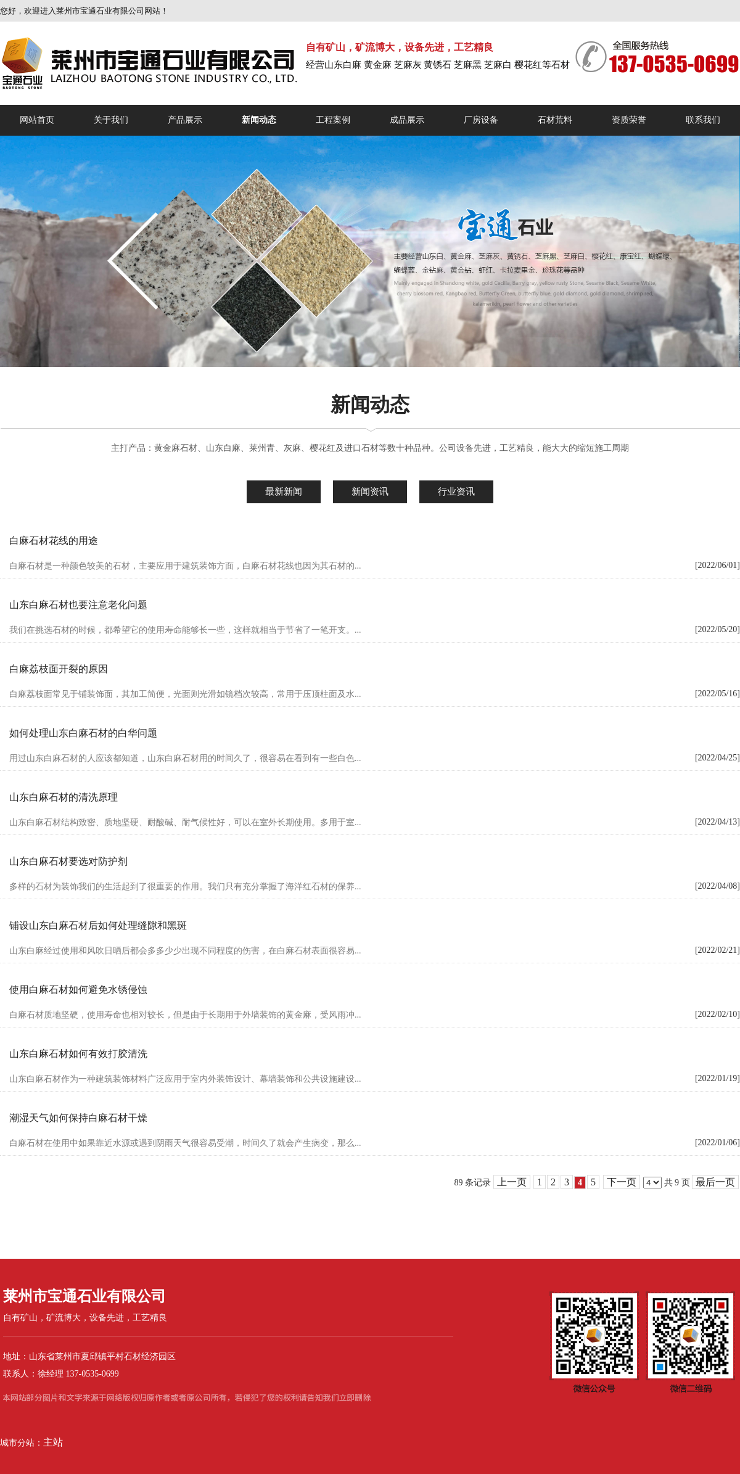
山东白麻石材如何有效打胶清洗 (78, 1053)
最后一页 (715, 1182)
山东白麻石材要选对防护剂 (68, 861)
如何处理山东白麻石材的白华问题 (83, 733)
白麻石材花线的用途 (53, 540)
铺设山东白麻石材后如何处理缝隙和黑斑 (98, 925)
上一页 (512, 1182)
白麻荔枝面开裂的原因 (58, 669)
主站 (53, 1442)
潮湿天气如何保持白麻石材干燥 (78, 1118)
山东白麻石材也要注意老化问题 (78, 604)
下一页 (621, 1182)
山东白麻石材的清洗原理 (63, 797)
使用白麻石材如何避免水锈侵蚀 (78, 989)
